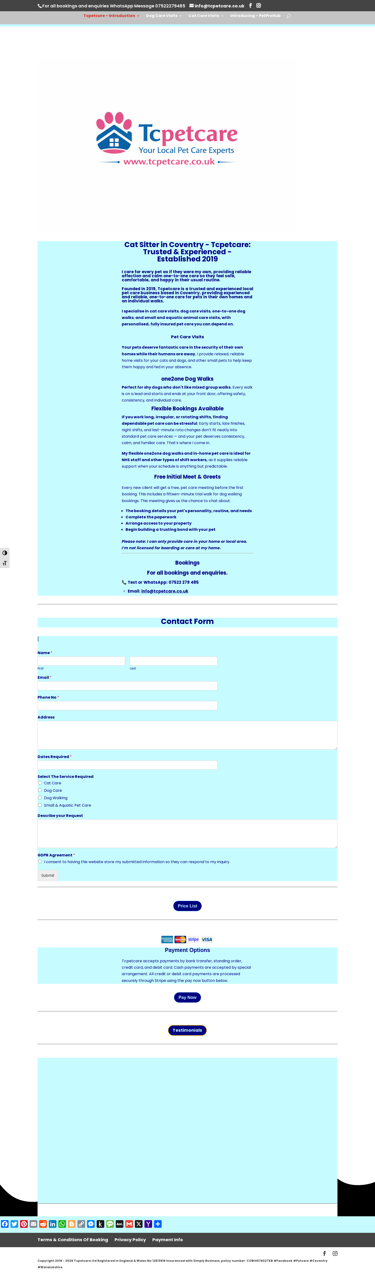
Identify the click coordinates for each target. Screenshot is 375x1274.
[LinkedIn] (52, 1224)
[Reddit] (43, 1224)
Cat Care (52, 783)
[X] (138, 1224)
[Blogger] (72, 1224)
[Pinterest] (24, 1224)
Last (133, 669)
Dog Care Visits (161, 16)
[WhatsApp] (62, 1224)
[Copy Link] (81, 1224)
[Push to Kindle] (100, 1224)
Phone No (48, 697)
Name (45, 653)
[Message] (110, 1224)
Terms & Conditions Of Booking (73, 1240)
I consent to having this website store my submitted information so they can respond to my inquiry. (137, 862)
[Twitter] (14, 1224)
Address (46, 717)
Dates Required (55, 756)
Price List (187, 906)
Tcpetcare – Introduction (109, 16)
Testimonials (187, 1030)
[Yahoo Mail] (148, 1224)
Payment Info (167, 1240)
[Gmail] (129, 1224)
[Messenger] (91, 1224)
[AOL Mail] (119, 1224)
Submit (48, 875)
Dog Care (53, 790)
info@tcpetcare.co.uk (164, 591)
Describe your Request (60, 815)
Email (45, 677)
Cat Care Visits (203, 16)
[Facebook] (5, 1224)
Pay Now (187, 997)
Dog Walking (55, 798)
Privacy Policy (130, 1240)
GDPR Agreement (56, 855)
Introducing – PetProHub (255, 16)
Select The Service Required (66, 776)
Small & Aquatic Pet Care (67, 805)
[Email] (33, 1224)
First (41, 669)
